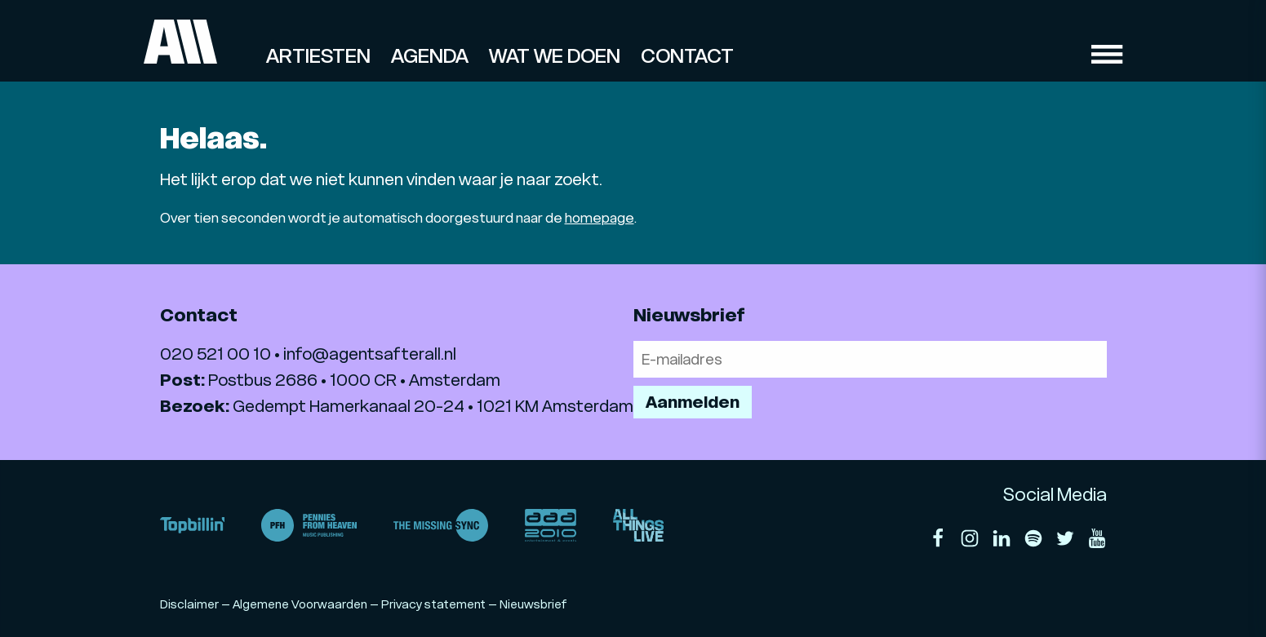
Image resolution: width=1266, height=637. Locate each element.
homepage (599, 218)
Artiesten (318, 56)
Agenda (430, 56)
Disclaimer (189, 604)
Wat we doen (554, 56)
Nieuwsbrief (533, 604)
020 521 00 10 (215, 354)
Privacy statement (433, 604)
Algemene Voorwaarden (300, 604)
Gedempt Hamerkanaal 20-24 (348, 406)
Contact (687, 56)
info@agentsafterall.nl (369, 354)
